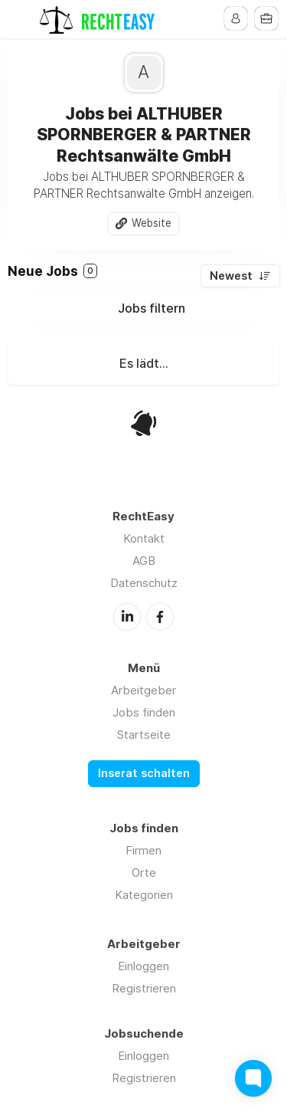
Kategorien (144, 894)
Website (151, 223)
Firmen (143, 850)
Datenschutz (144, 583)
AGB (143, 560)
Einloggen (143, 966)
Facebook (160, 617)
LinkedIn (127, 617)
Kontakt (144, 538)
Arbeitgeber (143, 690)
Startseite (144, 734)
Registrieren (144, 988)
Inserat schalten (144, 773)
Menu (20, 19)
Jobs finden (144, 712)
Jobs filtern (151, 308)
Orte (144, 872)
